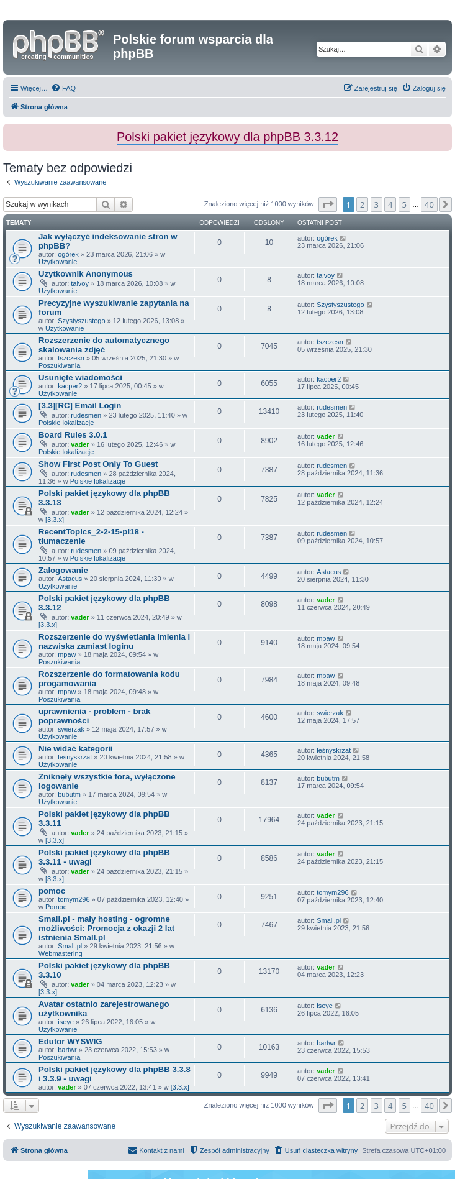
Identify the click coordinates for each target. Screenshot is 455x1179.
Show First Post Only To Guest (98, 464)
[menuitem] (63, 88)
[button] (327, 204)
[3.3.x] (54, 519)
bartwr (67, 1049)
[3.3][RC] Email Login (79, 405)
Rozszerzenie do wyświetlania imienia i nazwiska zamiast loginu (114, 641)
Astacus (70, 578)
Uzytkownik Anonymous (85, 273)
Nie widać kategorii (75, 748)
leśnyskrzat (75, 757)
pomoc (51, 891)
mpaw (67, 654)
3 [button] (376, 204)
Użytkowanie (57, 261)
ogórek (68, 254)
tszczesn (71, 358)
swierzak (71, 729)
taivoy (80, 283)
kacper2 (70, 386)
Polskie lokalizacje (66, 422)
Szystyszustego (81, 320)
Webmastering (60, 953)
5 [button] (404, 204)
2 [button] (362, 204)
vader (80, 444)
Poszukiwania (59, 365)
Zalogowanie (63, 570)
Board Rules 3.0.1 (72, 434)
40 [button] (429, 204)
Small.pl (70, 946)
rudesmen (86, 415)
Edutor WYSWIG (70, 1041)
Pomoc (55, 907)
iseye (66, 1021)
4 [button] (390, 204)
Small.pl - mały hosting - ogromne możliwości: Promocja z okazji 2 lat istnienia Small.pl (106, 928)
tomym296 (73, 899)
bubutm (69, 794)
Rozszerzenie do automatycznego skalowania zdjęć (103, 345)
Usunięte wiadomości (80, 377)
